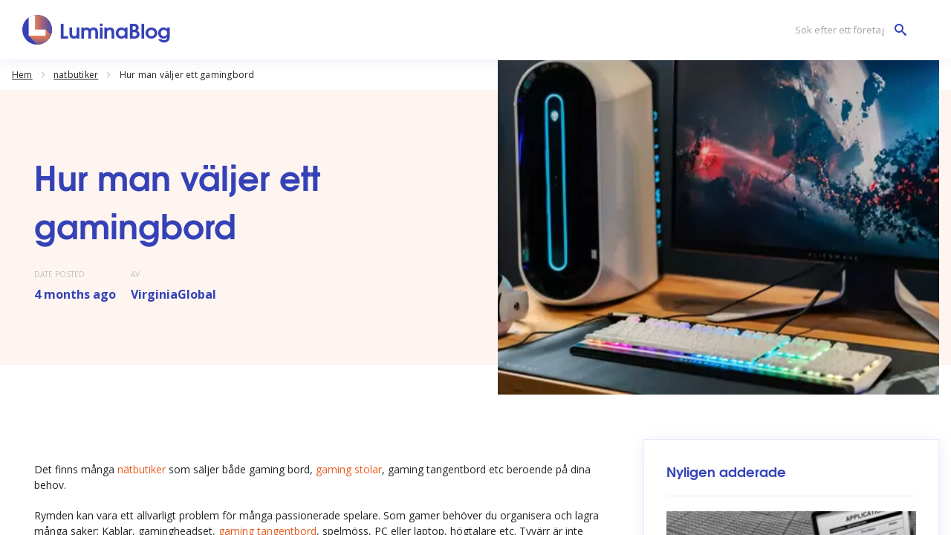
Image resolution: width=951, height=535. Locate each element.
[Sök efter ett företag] (847, 30)
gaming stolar (349, 469)
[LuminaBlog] (97, 29)
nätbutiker (143, 469)
